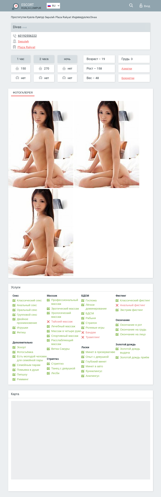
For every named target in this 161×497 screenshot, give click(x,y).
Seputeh (50, 17)
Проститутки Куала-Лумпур (27, 17)
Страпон (91, 323)
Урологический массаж (61, 315)
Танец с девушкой (63, 368)
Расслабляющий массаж (62, 342)
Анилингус (92, 376)
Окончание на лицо (133, 334)
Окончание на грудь (133, 329)
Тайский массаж (62, 321)
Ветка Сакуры (60, 349)
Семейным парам (28, 365)
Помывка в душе (28, 369)
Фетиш (21, 332)
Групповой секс (27, 314)
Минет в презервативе (100, 352)
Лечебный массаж (63, 326)
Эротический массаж (65, 308)
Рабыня (91, 318)
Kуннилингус (94, 371)
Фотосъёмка (25, 352)
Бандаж (91, 332)
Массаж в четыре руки (66, 331)
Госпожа (91, 300)
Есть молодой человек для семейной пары (32, 358)
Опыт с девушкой (97, 357)
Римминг (23, 379)
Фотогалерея (23, 92)
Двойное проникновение (27, 321)
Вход (145, 5)
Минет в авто (94, 366)
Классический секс (29, 300)
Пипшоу (22, 374)
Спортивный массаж (64, 336)
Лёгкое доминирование (96, 306)
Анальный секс (27, 305)
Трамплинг (93, 337)
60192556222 (27, 36)
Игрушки (22, 327)
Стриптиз (57, 363)
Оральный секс (27, 310)
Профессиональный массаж (64, 302)
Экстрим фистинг (131, 310)
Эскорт (21, 347)
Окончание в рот (131, 325)
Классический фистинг (135, 300)
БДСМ (90, 313)
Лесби (55, 373)
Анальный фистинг (132, 305)
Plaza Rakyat (63, 17)
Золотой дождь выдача (130, 350)
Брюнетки (128, 78)
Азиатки (127, 68)
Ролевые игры (95, 327)
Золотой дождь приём (134, 357)
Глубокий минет (96, 361)
